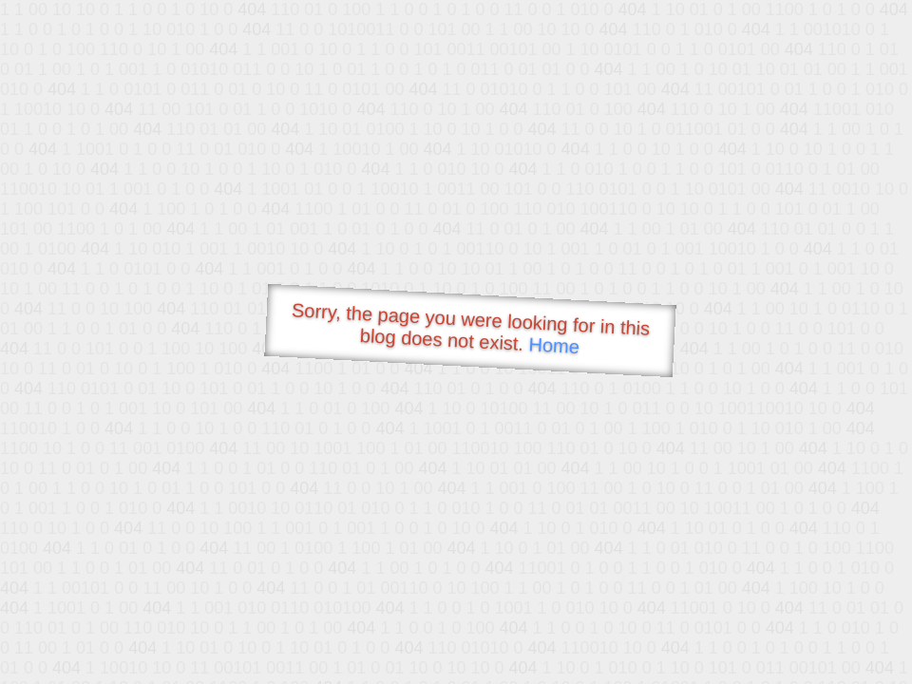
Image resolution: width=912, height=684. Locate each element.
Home (554, 345)
